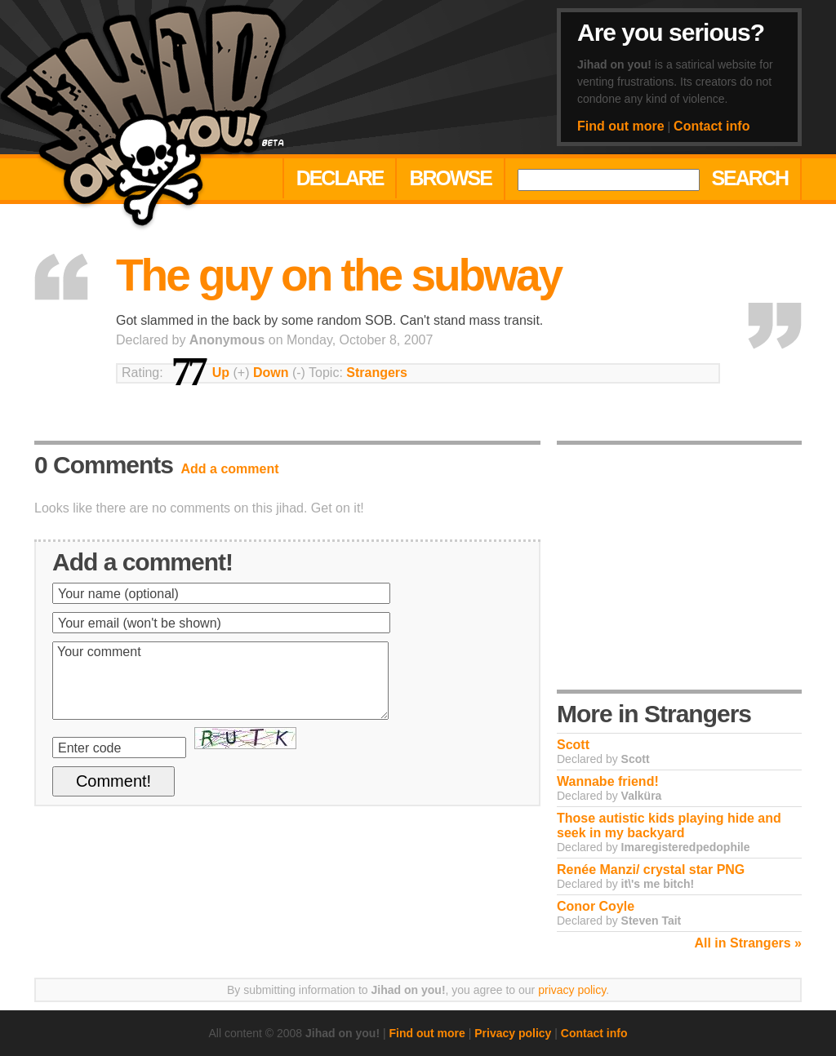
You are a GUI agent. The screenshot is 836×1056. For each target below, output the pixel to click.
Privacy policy (512, 1033)
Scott (573, 745)
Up (220, 372)
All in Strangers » (748, 943)
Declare (340, 177)
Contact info (711, 126)
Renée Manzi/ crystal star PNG (651, 869)
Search (749, 177)
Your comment (220, 680)
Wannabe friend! (608, 781)
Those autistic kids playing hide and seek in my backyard (669, 825)
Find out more (621, 126)
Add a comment (230, 469)
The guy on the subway (338, 275)
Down (271, 372)
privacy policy (572, 989)
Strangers (376, 372)
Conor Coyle (595, 906)
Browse (450, 177)
